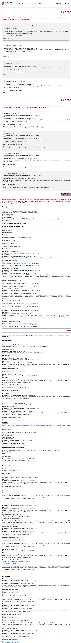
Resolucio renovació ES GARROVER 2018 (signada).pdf (18, 404)
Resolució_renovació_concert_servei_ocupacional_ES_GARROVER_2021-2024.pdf (25, 147)
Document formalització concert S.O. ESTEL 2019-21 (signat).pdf (20, 324)
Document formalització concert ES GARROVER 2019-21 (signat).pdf (21, 283)
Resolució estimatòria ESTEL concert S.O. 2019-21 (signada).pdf (20, 326)
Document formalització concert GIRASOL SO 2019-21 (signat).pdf (20, 303)
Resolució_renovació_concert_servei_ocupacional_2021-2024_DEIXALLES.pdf (24, 127)
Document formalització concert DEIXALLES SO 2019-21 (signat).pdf (21, 263)
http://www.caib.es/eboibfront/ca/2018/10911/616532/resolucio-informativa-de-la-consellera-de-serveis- (33, 229)
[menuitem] (68, 3)
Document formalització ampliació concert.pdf (16, 595)
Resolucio (6, 38)
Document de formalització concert (13, 493)
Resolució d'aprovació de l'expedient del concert (16, 491)
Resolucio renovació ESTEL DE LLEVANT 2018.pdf (16, 388)
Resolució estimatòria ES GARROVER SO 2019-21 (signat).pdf (19, 286)
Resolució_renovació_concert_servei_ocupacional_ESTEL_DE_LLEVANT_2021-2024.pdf (26, 187)
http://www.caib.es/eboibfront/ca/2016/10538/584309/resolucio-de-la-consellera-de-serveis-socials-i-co (33, 450)
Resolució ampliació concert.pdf (12, 592)
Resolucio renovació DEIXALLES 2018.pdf (14, 420)
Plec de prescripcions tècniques (11, 246)
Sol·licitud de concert (8, 243)
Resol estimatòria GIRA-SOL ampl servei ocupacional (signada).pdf (21, 306)
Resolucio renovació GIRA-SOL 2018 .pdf (14, 371)
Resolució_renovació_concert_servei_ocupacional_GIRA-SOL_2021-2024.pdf (24, 167)
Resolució (6, 75)
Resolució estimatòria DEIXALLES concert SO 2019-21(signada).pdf (20, 266)
